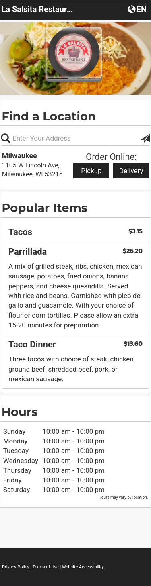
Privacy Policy (15, 567)
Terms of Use (46, 567)
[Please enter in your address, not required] (75, 138)
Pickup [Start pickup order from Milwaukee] (91, 171)
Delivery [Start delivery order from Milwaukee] (131, 171)
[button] (137, 9)
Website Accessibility (83, 567)
